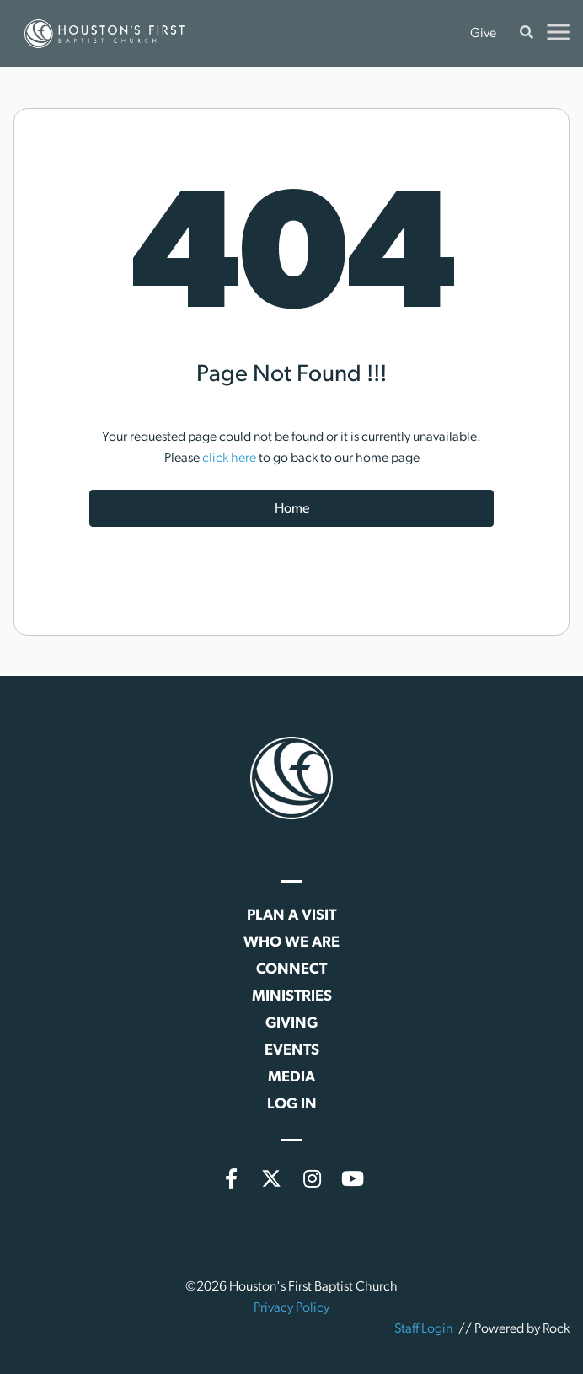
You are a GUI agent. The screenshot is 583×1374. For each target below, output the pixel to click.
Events (292, 1051)
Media (291, 1078)
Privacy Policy (291, 1308)
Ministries (292, 997)
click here (229, 458)
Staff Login (423, 1329)
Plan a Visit (291, 916)
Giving (291, 1024)
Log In (292, 1105)
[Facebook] (231, 1178)
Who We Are (291, 943)
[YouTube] (352, 1178)
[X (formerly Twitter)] (271, 1178)
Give (483, 33)
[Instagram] (312, 1178)
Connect (291, 970)
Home (292, 509)
